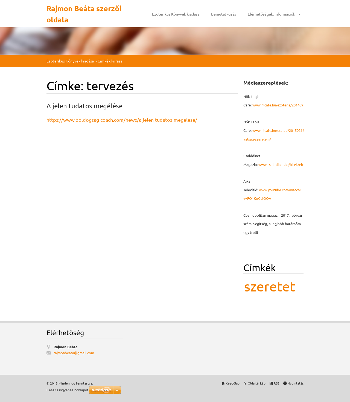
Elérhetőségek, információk (271, 13)
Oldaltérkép (257, 383)
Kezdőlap (233, 383)
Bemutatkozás (223, 13)
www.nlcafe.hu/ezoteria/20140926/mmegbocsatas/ (293, 105)
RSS (276, 383)
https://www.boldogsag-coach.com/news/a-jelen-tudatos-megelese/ (121, 120)
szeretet (269, 286)
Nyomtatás (295, 383)
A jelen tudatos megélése (84, 106)
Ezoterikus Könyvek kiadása (175, 13)
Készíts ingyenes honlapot (67, 390)
